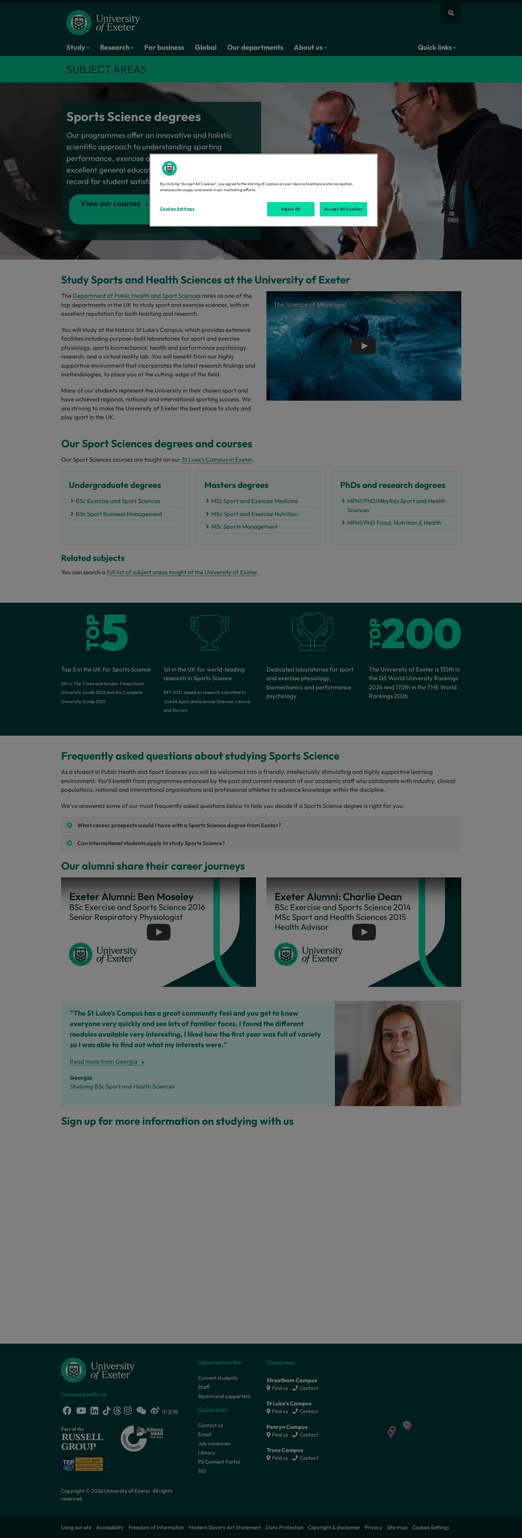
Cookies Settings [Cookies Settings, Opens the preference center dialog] (177, 208)
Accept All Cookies (343, 209)
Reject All (290, 209)
